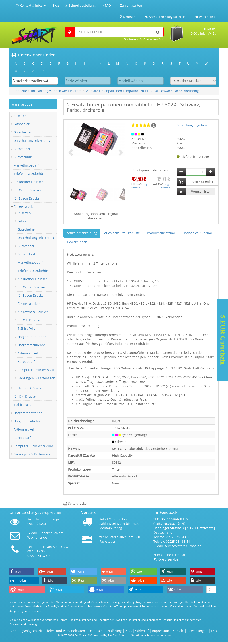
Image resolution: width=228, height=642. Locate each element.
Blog (55, 5)
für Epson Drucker (27, 198)
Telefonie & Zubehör (29, 173)
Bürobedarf (26, 361)
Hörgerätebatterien (32, 337)
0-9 (43, 71)
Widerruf (142, 631)
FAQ (214, 631)
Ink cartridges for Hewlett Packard (56, 91)
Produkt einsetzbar (161, 233)
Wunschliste (200, 191)
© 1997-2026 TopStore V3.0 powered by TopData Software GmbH (98, 635)
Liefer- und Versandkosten (65, 631)
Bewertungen (77, 242)
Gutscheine (22, 132)
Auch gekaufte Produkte (122, 233)
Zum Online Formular (169, 555)
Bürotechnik (23, 157)
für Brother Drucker (28, 182)
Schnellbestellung (80, 5)
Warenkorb (205, 17)
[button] (71, 152)
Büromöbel (22, 149)
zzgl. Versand (139, 186)
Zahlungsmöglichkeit (26, 631)
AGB (128, 631)
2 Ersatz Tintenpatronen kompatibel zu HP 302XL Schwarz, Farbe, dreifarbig (142, 91)
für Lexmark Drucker (33, 312)
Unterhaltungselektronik (32, 140)
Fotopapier (22, 124)
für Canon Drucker (27, 190)
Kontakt (178, 631)
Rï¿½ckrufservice (165, 559)
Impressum (160, 631)
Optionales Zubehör (197, 233)
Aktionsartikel (28, 353)
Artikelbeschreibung (82, 233)
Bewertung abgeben (192, 125)
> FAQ (106, 5)
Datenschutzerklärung (105, 631)
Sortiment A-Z (134, 39)
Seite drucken (76, 503)
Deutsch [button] (129, 17)
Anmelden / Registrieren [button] (166, 17)
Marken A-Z (155, 39)
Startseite (20, 91)
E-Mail (32, 533)
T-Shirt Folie (26, 328)
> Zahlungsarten (130, 5)
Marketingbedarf (26, 165)
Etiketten (20, 116)
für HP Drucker (25, 206)
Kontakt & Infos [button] (31, 5)
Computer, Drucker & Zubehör (40, 370)
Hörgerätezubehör (31, 345)
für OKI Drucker (29, 320)
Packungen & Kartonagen (36, 378)
